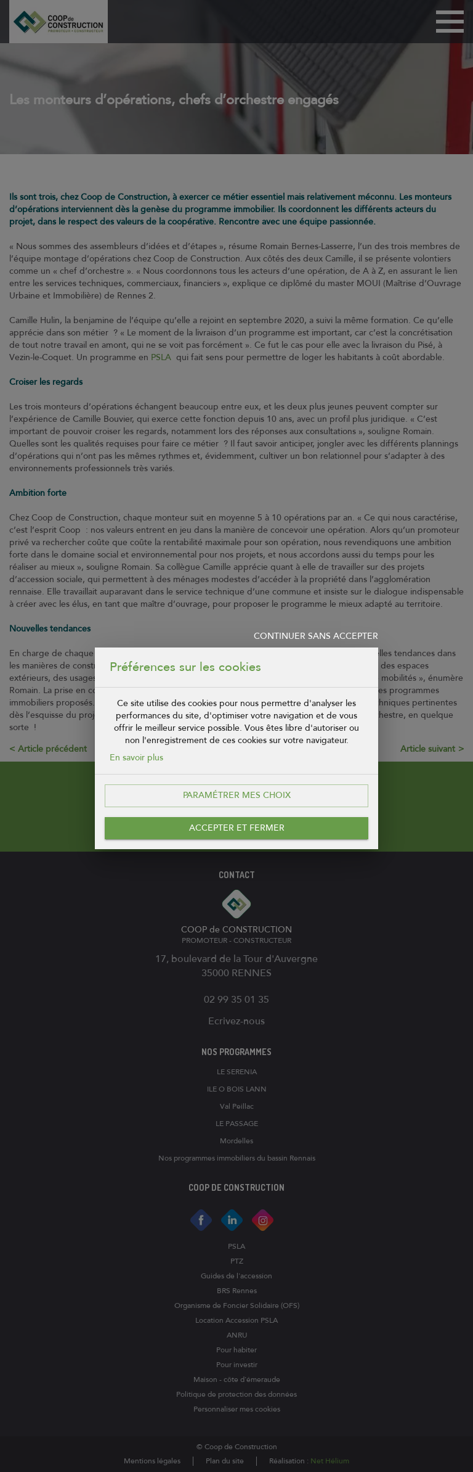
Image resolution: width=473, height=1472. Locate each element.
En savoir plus (136, 757)
